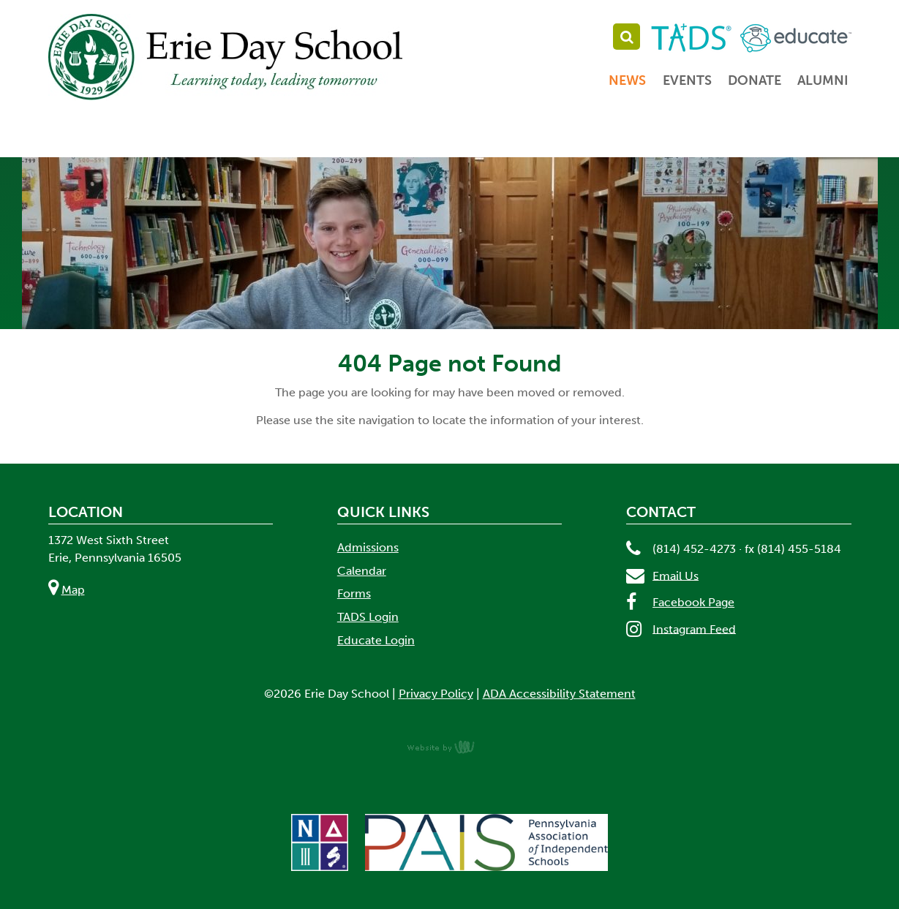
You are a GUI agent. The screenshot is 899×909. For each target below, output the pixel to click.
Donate (754, 80)
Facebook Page (693, 602)
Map (73, 590)
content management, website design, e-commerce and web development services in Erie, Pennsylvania (450, 746)
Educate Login (376, 640)
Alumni (823, 80)
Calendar (361, 571)
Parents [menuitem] (726, 137)
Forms (354, 593)
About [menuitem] (166, 137)
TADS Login (368, 617)
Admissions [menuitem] (293, 137)
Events (687, 80)
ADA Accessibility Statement (559, 694)
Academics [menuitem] (437, 137)
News (627, 80)
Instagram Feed (694, 628)
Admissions (368, 547)
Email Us (675, 575)
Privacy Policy (436, 694)
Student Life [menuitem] (587, 137)
